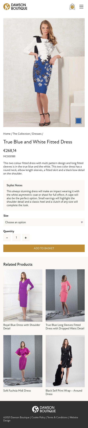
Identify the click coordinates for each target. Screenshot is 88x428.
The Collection (21, 133)
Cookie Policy (38, 417)
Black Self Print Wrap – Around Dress (65, 365)
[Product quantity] (16, 237)
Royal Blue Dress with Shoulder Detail (22, 299)
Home (7, 133)
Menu (82, 6)
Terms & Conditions (57, 417)
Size (5, 215)
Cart (73, 6)
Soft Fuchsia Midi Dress (22, 364)
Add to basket (44, 248)
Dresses (37, 133)
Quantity (8, 231)
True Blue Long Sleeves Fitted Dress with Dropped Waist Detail (65, 299)
